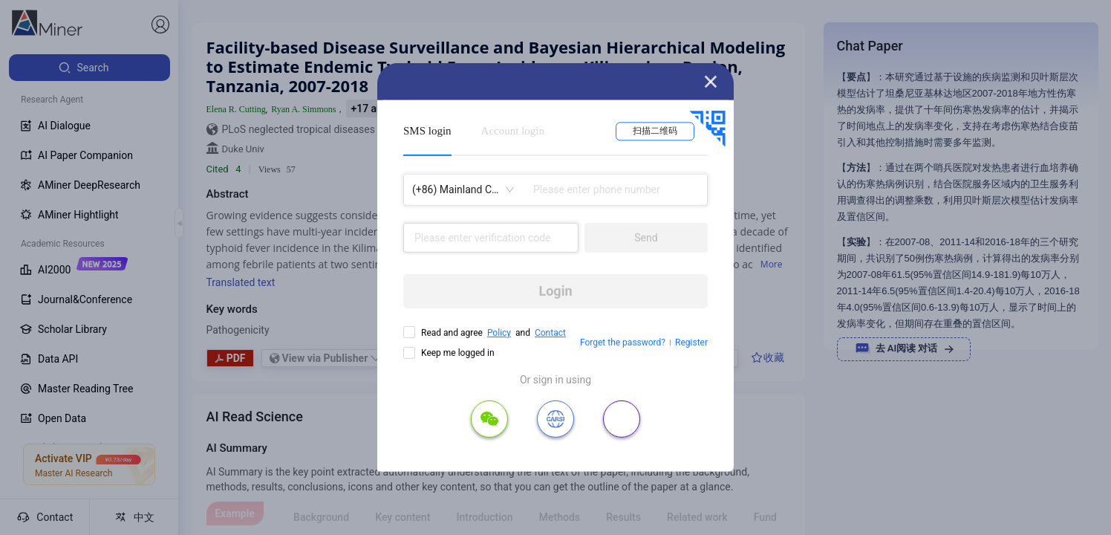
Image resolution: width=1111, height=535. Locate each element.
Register (691, 342)
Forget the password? (622, 342)
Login (555, 291)
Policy (499, 333)
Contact (550, 333)
